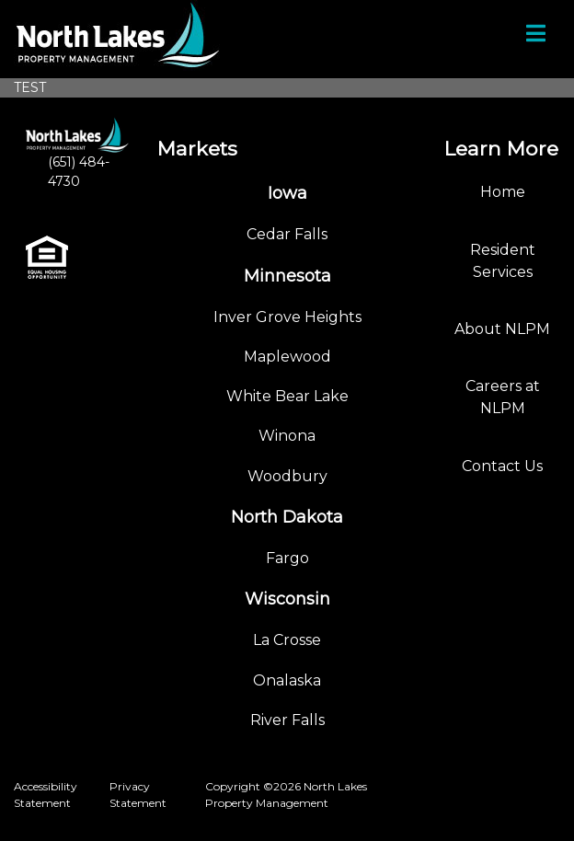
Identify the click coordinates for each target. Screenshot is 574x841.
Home (502, 192)
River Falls (287, 720)
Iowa (287, 193)
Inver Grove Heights (287, 317)
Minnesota (287, 276)
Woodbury (287, 476)
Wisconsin (287, 599)
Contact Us (502, 466)
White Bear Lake (287, 396)
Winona (287, 435)
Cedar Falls (287, 234)
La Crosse (287, 640)
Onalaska (287, 680)
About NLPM (502, 329)
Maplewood (287, 356)
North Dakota (287, 517)
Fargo (287, 558)
